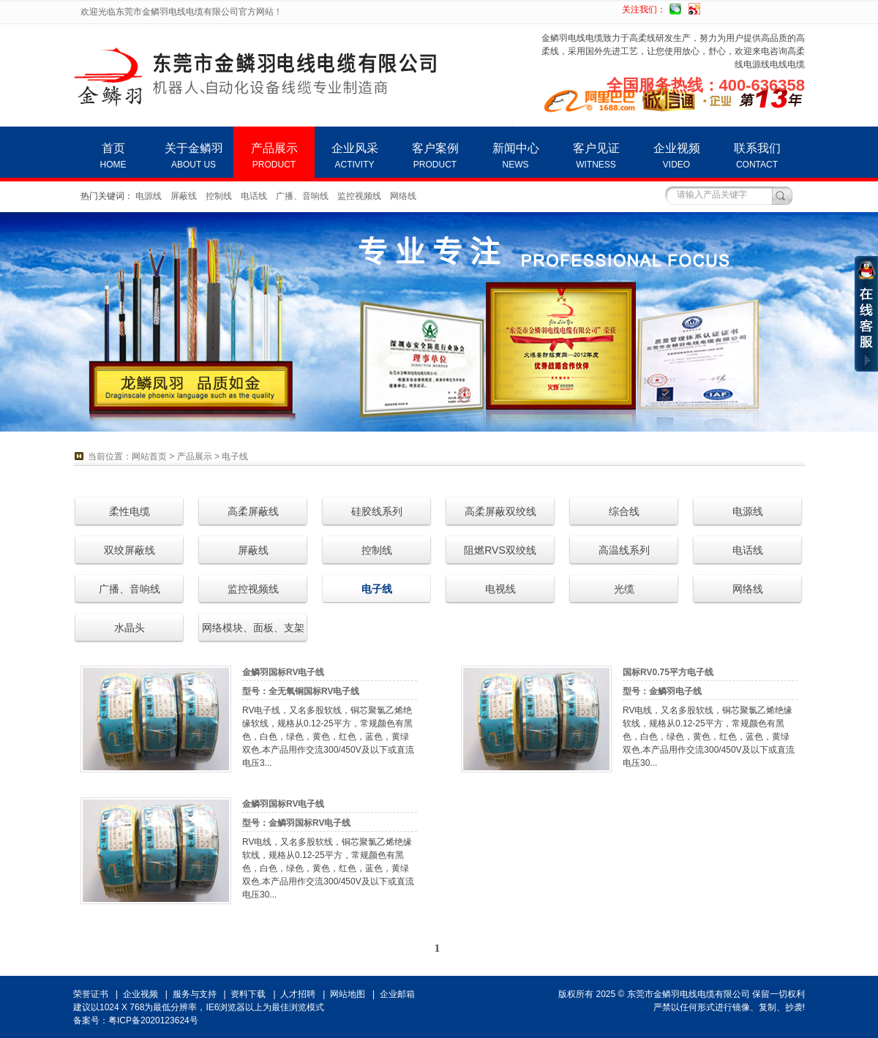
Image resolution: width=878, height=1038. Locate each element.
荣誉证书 (90, 994)
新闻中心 (515, 156)
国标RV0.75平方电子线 (668, 672)
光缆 (624, 589)
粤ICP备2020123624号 (153, 1020)
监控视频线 (359, 196)
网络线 (403, 196)
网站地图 (347, 994)
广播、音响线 (302, 196)
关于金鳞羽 (193, 156)
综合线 (624, 511)
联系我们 (757, 156)
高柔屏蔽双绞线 (500, 511)
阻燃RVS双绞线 (500, 550)
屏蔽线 (183, 196)
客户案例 (435, 156)
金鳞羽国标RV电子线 (283, 672)
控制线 (219, 196)
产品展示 (274, 156)
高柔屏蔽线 (253, 511)
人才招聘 (297, 994)
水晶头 (129, 627)
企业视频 (676, 156)
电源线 (148, 196)
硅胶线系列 (376, 511)
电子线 (235, 456)
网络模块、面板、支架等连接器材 (253, 633)
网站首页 (149, 456)
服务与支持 (195, 994)
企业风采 (354, 156)
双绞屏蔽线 (129, 550)
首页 (113, 156)
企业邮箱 (397, 994)
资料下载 (248, 994)
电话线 (254, 196)
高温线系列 (624, 550)
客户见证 (596, 156)
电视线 (500, 589)
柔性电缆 (129, 511)
